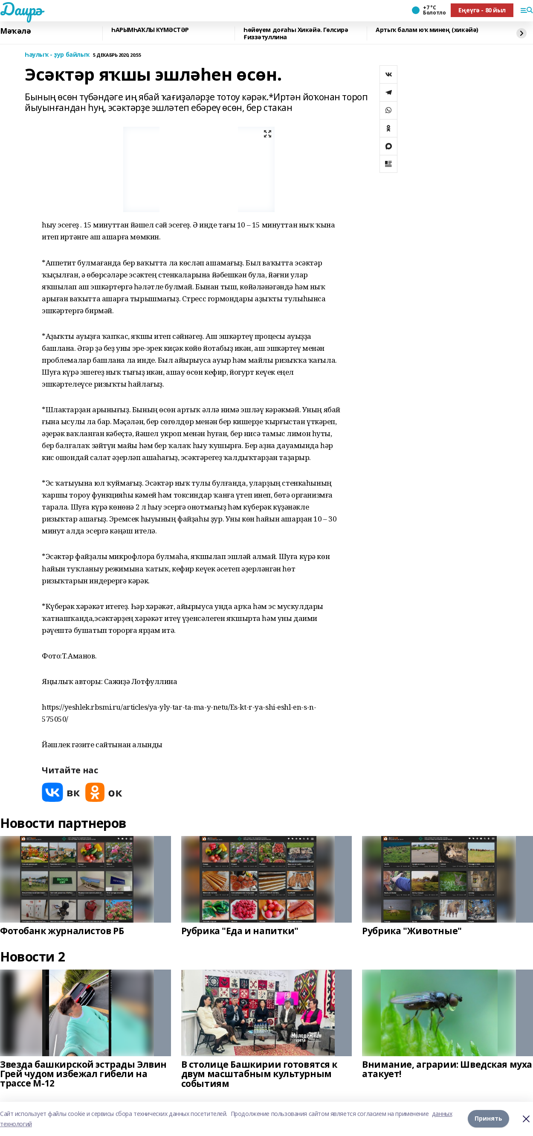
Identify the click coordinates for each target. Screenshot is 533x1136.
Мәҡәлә (15, 31)
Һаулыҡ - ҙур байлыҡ (57, 54)
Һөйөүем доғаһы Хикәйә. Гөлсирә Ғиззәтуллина (295, 33)
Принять (488, 1119)
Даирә (21, 9)
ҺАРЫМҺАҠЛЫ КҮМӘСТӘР (150, 30)
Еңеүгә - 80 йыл (482, 10)
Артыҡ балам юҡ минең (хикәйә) (427, 30)
